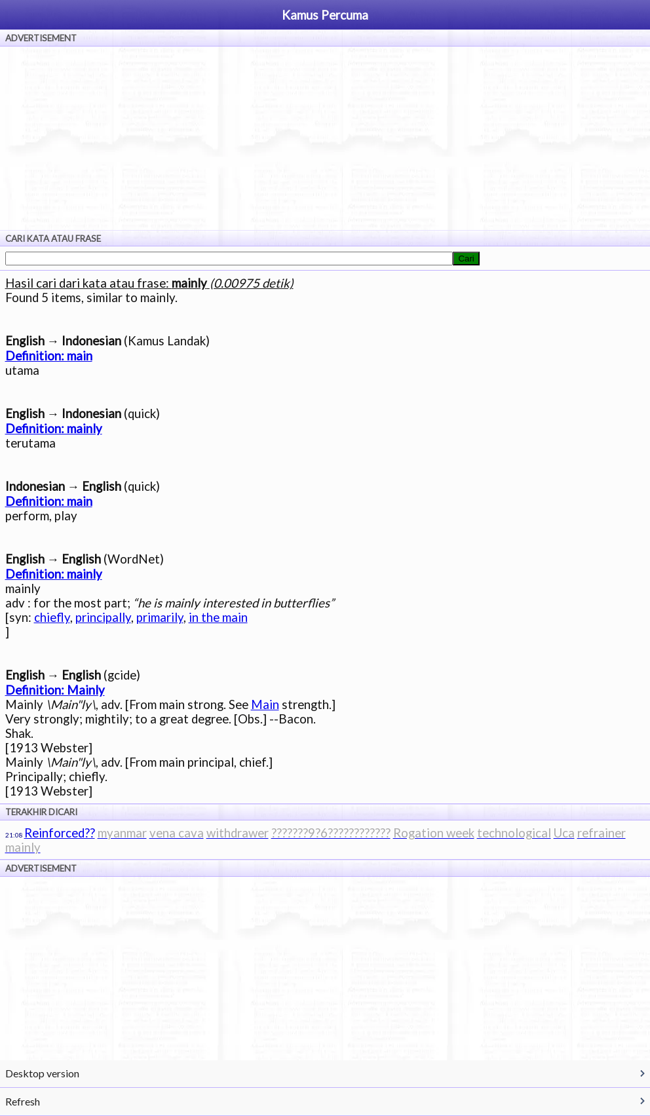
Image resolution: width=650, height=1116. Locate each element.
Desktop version (42, 1073)
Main (265, 704)
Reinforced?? (59, 833)
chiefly (52, 617)
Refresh (22, 1101)
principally (103, 617)
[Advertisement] (325, 138)
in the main (218, 617)
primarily (159, 617)
